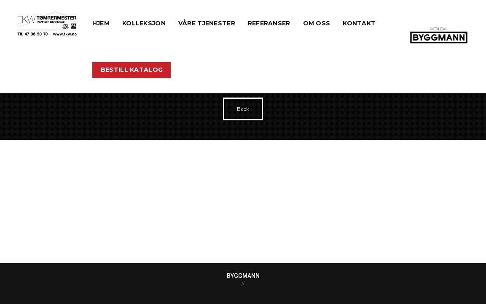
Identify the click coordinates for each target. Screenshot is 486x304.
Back (243, 109)
